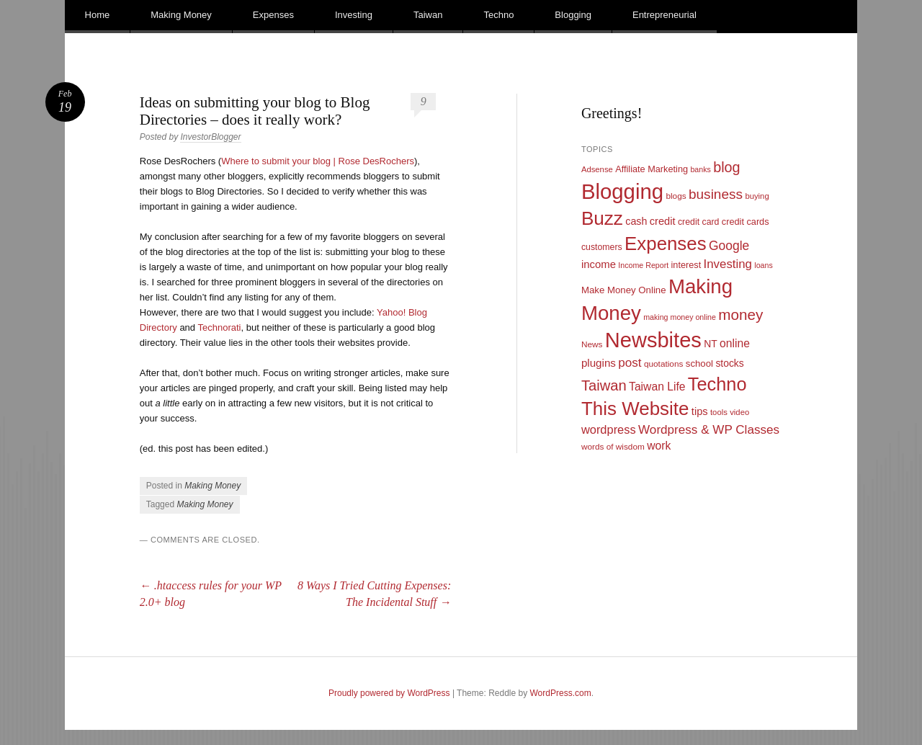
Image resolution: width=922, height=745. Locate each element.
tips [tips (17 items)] (700, 411)
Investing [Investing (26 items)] (728, 264)
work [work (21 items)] (659, 446)
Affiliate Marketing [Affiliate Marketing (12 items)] (651, 169)
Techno (498, 14)
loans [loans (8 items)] (763, 265)
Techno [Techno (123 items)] (717, 384)
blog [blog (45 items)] (726, 167)
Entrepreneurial (664, 14)
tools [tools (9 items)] (719, 412)
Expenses (273, 14)
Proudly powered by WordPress (389, 693)
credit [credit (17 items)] (663, 221)
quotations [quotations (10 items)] (664, 364)
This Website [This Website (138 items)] (635, 408)
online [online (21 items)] (735, 343)
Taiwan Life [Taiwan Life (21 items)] (657, 386)
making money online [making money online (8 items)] (679, 317)
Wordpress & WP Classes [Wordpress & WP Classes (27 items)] (708, 430)
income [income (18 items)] (598, 264)
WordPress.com (560, 693)
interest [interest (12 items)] (686, 264)
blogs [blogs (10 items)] (676, 196)
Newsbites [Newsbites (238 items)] (653, 340)
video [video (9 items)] (739, 412)
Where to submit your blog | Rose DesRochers (317, 161)
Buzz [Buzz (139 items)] (602, 218)
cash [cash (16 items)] (636, 221)
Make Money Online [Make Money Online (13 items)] (623, 290)
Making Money (181, 14)
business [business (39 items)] (716, 194)
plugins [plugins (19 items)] (598, 363)
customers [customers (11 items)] (601, 247)
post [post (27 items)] (629, 363)
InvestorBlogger (210, 137)
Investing (353, 14)
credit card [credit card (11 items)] (699, 222)
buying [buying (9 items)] (757, 196)
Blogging (573, 14)
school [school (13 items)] (699, 363)
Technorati (219, 327)
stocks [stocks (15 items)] (729, 363)
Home (97, 14)
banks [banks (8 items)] (700, 169)
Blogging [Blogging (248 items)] (622, 191)
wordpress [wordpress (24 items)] (608, 429)
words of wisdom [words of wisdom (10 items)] (613, 447)
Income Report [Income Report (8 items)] (643, 265)
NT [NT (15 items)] (710, 343)
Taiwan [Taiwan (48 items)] (604, 385)
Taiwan (427, 14)
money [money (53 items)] (740, 314)
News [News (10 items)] (592, 344)
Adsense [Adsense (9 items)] (597, 169)
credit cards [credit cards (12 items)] (745, 221)
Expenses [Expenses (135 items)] (666, 243)
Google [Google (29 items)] (729, 245)
